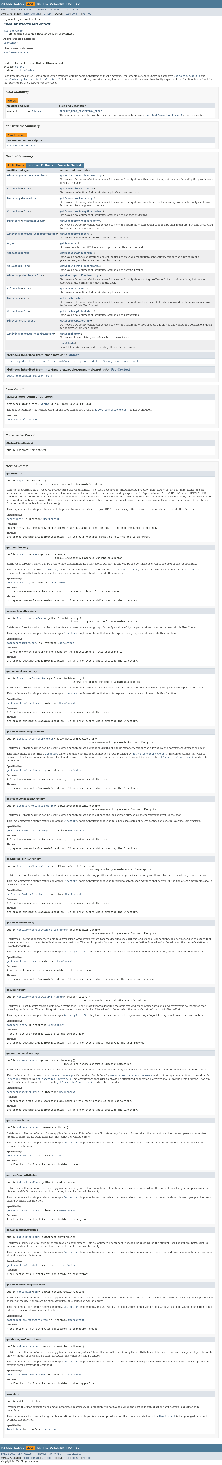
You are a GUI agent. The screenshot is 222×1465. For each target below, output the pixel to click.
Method (46, 14)
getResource (68, 243)
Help (77, 4)
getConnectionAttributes (77, 188)
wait (118, 361)
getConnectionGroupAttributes (80, 211)
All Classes (74, 10)
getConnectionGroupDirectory (80, 220)
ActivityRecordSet (19, 233)
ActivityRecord (44, 333)
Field (26, 14)
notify (76, 361)
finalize (34, 361)
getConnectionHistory (74, 233)
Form (26, 188)
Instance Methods (40, 165)
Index (69, 4)
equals (21, 361)
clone (10, 361)
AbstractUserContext (21, 145)
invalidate (67, 343)
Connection (29, 198)
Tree (45, 4)
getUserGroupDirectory (75, 320)
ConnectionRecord (45, 233)
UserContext (11, 42)
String (36, 111)
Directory (13, 175)
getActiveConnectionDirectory (80, 175)
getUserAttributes (72, 288)
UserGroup (28, 320)
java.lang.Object (13, 30)
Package (19, 4)
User (25, 298)
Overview (6, 4)
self (49, 375)
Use (38, 4)
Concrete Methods (70, 165)
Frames (42, 10)
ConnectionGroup (33, 220)
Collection (14, 188)
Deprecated (57, 4)
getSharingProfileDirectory (79, 275)
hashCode (64, 361)
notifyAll (90, 361)
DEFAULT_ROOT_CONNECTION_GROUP (81, 111)
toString (106, 361)
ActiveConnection (33, 175)
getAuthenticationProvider (25, 375)
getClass (49, 361)
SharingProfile (32, 275)
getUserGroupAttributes (76, 311)
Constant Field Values (22, 419)
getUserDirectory (72, 298)
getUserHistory (70, 333)
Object (19, 66)
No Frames (55, 10)
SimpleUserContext (15, 52)
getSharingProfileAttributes (80, 266)
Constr (35, 14)
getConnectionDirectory (76, 198)
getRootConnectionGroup (76, 252)
